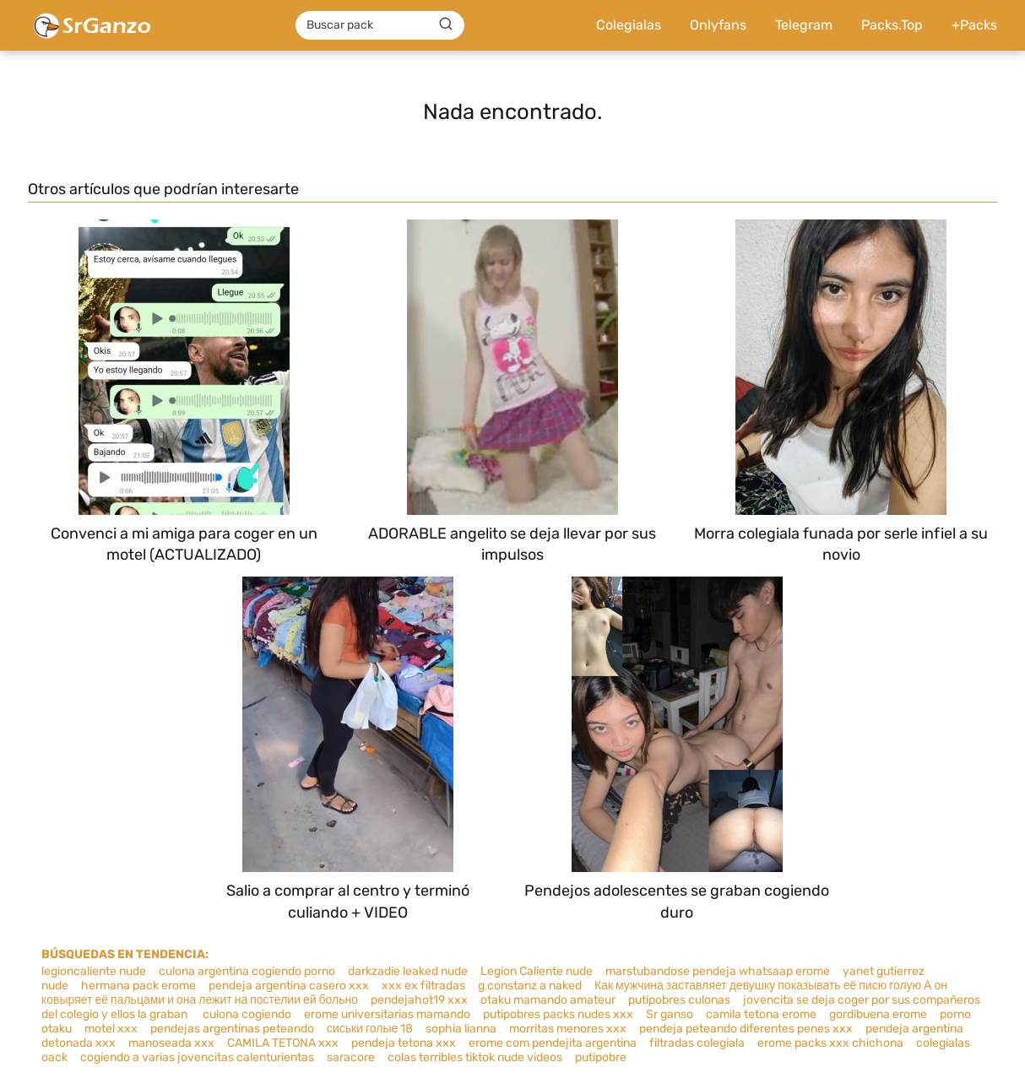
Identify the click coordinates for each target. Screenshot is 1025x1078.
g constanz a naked (530, 985)
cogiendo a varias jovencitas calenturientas (197, 1057)
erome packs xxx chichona (830, 1043)
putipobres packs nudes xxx (558, 1014)
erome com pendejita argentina (553, 1043)
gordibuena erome (878, 1014)
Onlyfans (718, 25)
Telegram (803, 25)
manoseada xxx (171, 1043)
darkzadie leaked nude (408, 971)
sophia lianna (461, 1028)
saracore (351, 1057)
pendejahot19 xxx (419, 1000)
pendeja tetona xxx (403, 1043)
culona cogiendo (245, 1014)
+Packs (974, 25)
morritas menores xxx (567, 1028)
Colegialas (628, 25)
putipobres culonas (679, 1000)
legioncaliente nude (93, 971)
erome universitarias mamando (387, 1014)
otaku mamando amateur (548, 1000)
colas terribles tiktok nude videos (475, 1057)
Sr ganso (669, 1014)
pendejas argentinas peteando (232, 1028)
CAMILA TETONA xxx (283, 1043)
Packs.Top (892, 25)
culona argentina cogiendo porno (247, 971)
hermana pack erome (138, 985)
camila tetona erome (761, 1014)
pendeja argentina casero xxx (289, 985)
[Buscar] (446, 24)
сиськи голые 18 (370, 1028)
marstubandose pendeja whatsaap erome (717, 971)
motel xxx (111, 1028)
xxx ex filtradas (423, 985)
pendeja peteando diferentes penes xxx (746, 1028)
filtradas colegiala (697, 1043)
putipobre (600, 1057)
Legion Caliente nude (536, 971)
